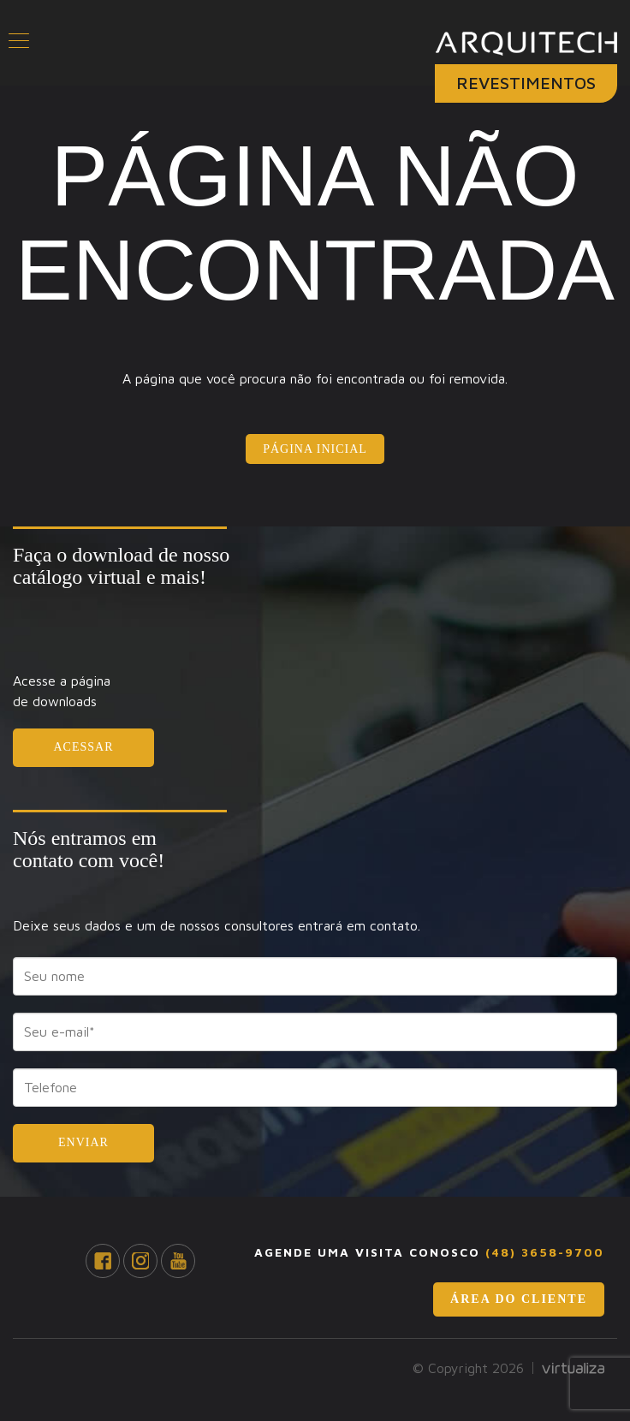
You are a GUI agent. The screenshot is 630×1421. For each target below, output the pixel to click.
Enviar (83, 1142)
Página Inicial (315, 449)
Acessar (83, 746)
